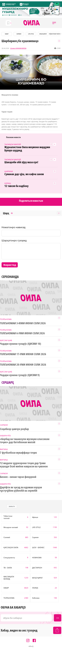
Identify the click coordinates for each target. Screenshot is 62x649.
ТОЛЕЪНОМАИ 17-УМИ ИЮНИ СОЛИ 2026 (23, 354)
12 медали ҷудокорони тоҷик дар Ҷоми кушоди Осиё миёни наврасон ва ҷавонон (24, 465)
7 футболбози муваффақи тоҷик (18, 452)
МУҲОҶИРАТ (43, 34)
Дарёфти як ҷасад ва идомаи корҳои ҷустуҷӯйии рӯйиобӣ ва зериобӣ (21, 489)
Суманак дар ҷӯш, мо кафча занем (24, 174)
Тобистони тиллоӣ (55, 34)
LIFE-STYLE (31, 34)
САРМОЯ (18, 34)
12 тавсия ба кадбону (16, 186)
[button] (54, 22)
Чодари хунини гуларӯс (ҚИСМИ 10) (20, 343)
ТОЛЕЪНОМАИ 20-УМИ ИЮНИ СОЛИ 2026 (23, 364)
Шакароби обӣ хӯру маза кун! (21, 162)
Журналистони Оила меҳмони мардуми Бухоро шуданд (27, 148)
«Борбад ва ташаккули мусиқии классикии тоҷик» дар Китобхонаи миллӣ (24, 440)
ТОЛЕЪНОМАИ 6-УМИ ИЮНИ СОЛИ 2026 (22, 333)
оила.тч (12, 506)
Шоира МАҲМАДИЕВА (18, 48)
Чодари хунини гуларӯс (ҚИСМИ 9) (20, 375)
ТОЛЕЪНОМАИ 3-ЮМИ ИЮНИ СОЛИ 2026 (23, 323)
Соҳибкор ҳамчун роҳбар (14, 429)
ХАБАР (6, 34)
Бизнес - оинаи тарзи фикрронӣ (18, 476)
